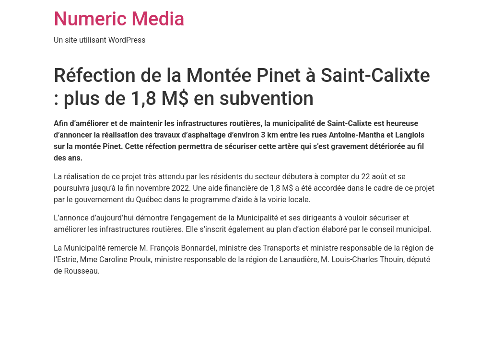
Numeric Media (119, 19)
